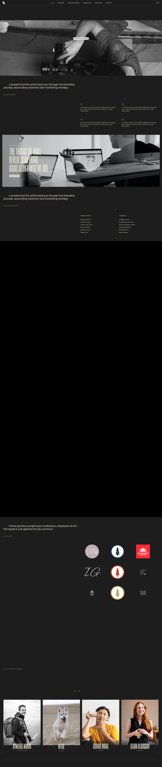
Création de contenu (85, 222)
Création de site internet (86, 225)
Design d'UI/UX (84, 232)
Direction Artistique (85, 227)
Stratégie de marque (124, 219)
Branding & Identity (124, 230)
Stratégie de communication (126, 222)
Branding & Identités (85, 219)
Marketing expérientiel (125, 227)
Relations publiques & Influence (127, 225)
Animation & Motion (85, 230)
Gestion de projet (123, 232)
